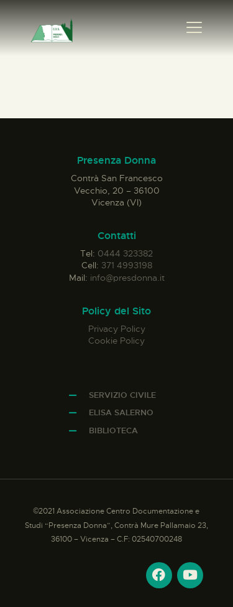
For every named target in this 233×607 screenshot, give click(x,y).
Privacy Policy (116, 328)
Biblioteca (113, 430)
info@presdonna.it (127, 277)
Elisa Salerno (121, 412)
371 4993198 (126, 265)
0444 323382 (125, 253)
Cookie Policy (116, 340)
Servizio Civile (122, 395)
